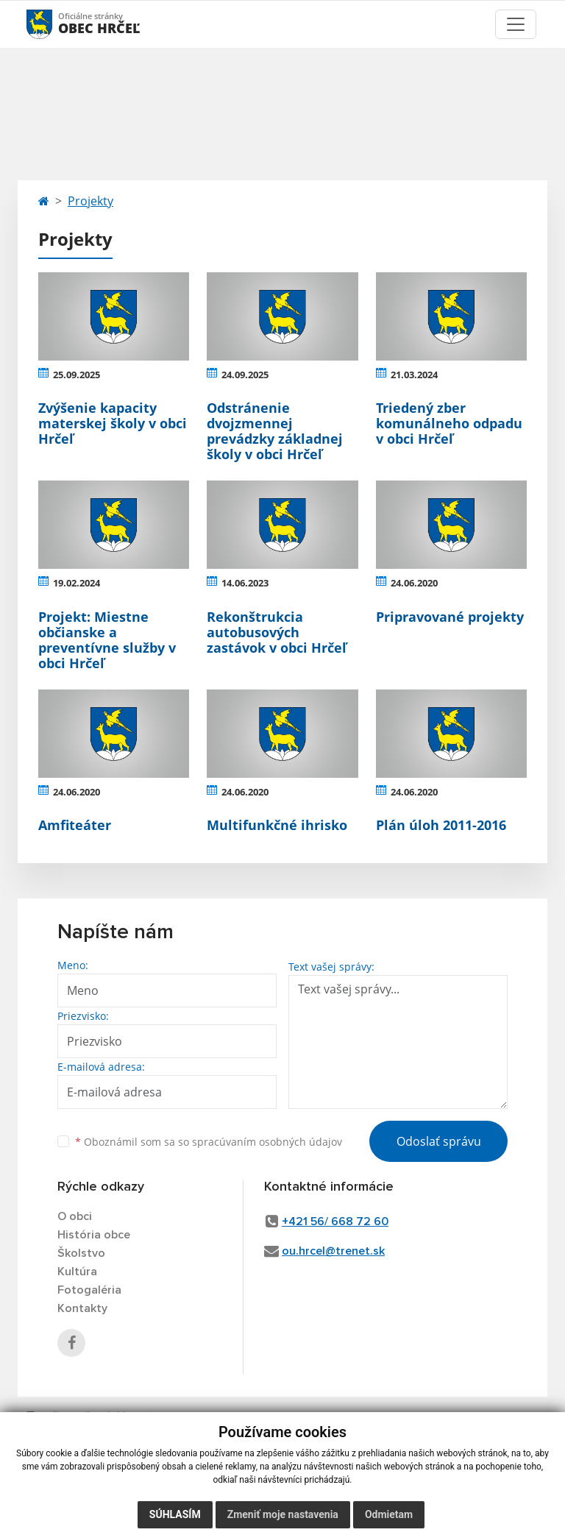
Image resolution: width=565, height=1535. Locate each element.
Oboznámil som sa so (208, 1142)
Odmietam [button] (389, 1514)
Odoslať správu (439, 1141)
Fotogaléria (89, 1290)
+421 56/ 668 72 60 (335, 1221)
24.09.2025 (245, 374)
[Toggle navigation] (515, 24)
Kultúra (77, 1271)
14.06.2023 (245, 582)
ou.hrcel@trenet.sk (333, 1251)
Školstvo (81, 1253)
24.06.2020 (414, 582)
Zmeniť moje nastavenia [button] (282, 1514)
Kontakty (82, 1308)
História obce (93, 1235)
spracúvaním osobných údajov (267, 1142)
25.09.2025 (76, 374)
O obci (74, 1216)
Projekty (90, 201)
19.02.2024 (76, 582)
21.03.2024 (414, 374)
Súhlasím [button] (175, 1514)
